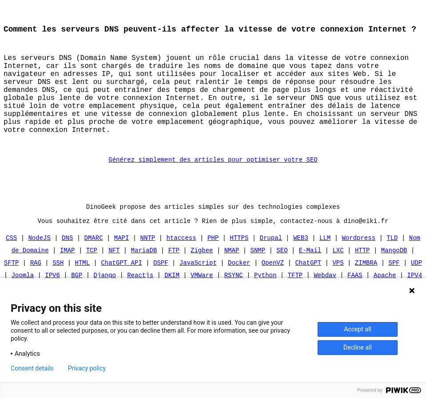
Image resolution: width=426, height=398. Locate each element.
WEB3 (300, 265)
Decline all (357, 347)
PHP (213, 265)
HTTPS (239, 265)
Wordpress (358, 265)
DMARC (93, 265)
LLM (324, 265)
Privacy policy (87, 368)
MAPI (121, 265)
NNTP (147, 265)
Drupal (271, 265)
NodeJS (39, 265)
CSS (11, 265)
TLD (392, 265)
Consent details (32, 368)
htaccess (181, 265)
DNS (67, 265)
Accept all (357, 329)
